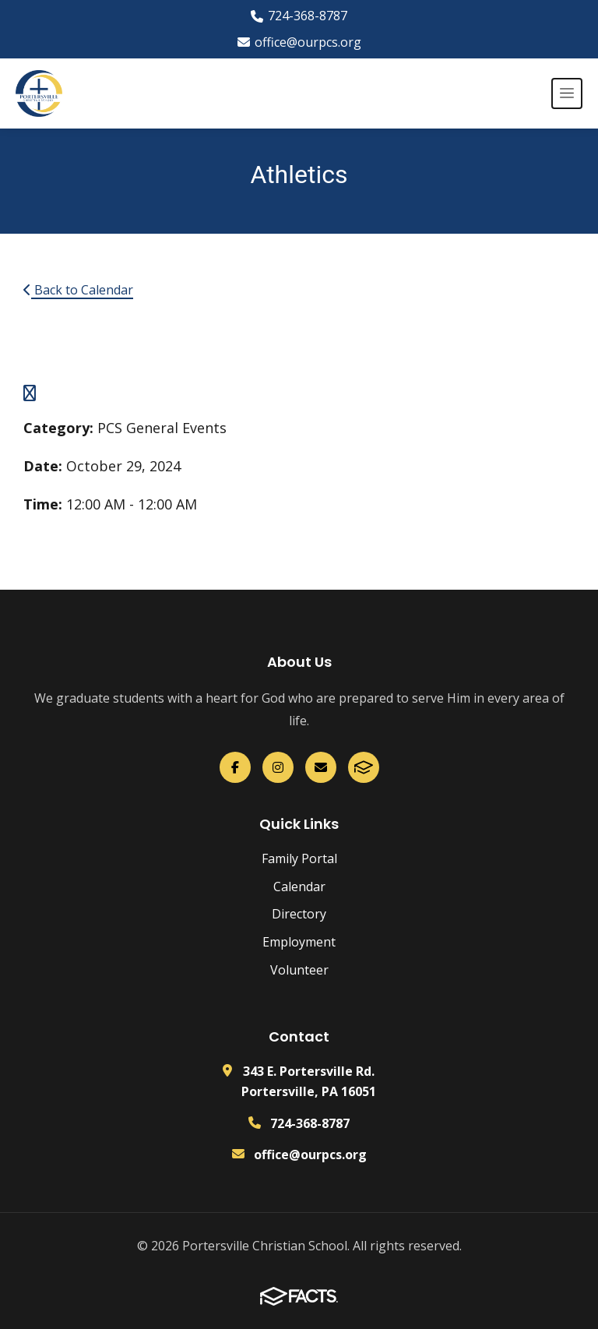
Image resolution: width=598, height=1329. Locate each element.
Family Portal (299, 858)
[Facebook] (235, 767)
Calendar (299, 886)
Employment (299, 941)
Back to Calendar (78, 289)
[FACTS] (363, 767)
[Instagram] (278, 767)
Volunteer (299, 969)
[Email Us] (320, 767)
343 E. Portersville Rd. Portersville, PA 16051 (308, 1081)
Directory (299, 913)
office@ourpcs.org (299, 42)
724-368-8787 (299, 15)
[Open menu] (566, 93)
